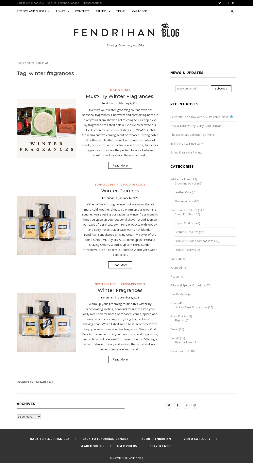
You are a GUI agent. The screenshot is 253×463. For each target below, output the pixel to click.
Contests (82, 11)
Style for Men (183, 342)
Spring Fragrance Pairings (186, 152)
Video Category (197, 439)
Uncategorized (179, 351)
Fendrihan (108, 103)
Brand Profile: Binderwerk (186, 143)
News (174, 303)
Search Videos (92, 446)
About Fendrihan (93, 3)
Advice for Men (105, 284)
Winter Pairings (120, 191)
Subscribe (221, 88)
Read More (120, 165)
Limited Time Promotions (191, 307)
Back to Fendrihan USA (30, 3)
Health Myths (178, 294)
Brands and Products (183, 210)
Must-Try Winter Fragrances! (120, 96)
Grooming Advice (133, 184)
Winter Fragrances (120, 290)
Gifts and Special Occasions (188, 285)
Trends (102, 11)
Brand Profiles (184, 214)
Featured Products (186, 232)
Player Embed (161, 446)
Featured (176, 267)
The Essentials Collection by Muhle (192, 134)
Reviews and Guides (33, 11)
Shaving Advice (184, 201)
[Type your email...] (191, 88)
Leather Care (183, 192)
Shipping (180, 320)
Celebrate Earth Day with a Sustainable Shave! (201, 117)
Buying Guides (120, 90)
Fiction (174, 276)
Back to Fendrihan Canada (63, 3)
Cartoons (139, 11)
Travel (121, 11)
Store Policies (179, 316)
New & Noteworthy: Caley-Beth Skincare (196, 126)
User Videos (127, 446)
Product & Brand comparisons (194, 241)
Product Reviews (185, 250)
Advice (62, 11)
